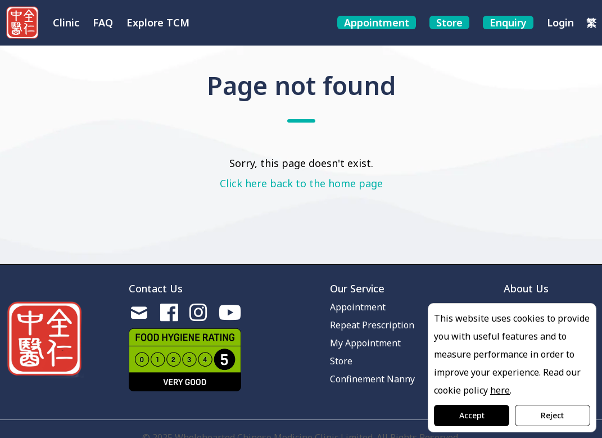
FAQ (103, 22)
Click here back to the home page (301, 183)
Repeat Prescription (372, 325)
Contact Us (156, 288)
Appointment (358, 307)
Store (341, 361)
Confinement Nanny (372, 379)
